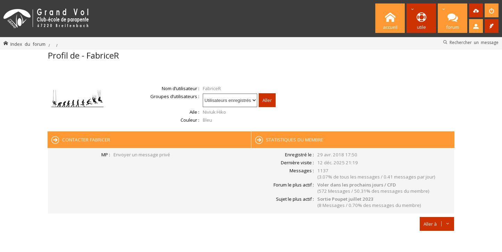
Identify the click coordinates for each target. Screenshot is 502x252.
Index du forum (27, 44)
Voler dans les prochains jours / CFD (356, 185)
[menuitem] (476, 10)
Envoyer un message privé (142, 154)
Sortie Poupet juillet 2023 (345, 199)
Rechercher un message (474, 42)
